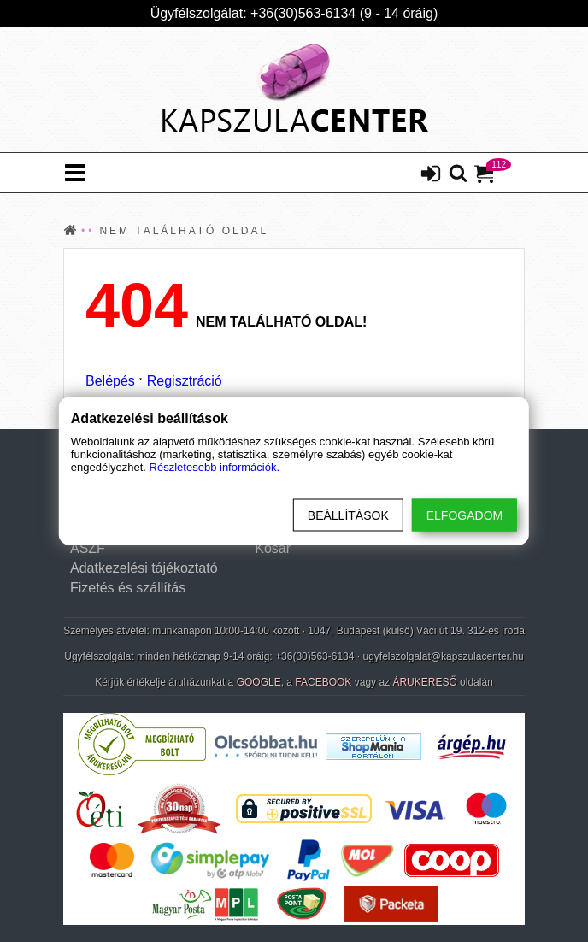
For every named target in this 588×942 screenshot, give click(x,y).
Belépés (110, 381)
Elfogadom (464, 515)
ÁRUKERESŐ (424, 682)
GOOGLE (259, 682)
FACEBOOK (323, 682)
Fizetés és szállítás (127, 587)
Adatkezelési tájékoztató (144, 568)
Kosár (273, 548)
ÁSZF (87, 548)
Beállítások (348, 515)
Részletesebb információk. (214, 467)
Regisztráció (184, 381)
